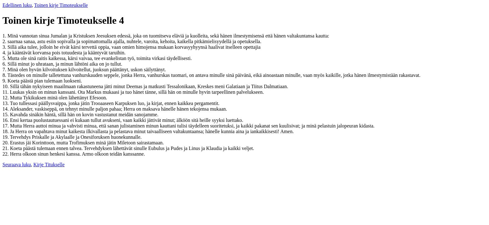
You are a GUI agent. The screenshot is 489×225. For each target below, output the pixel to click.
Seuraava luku (16, 164)
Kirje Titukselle (49, 164)
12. (6, 97)
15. (6, 114)
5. (4, 58)
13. (6, 103)
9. (4, 80)
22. (6, 154)
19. (6, 137)
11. (6, 92)
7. (4, 69)
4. (4, 52)
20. (6, 142)
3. (4, 47)
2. (4, 41)
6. (4, 64)
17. (6, 125)
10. (6, 86)
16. (6, 120)
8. (4, 75)
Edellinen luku (17, 5)
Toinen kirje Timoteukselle (61, 5)
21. (6, 148)
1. (4, 35)
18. (6, 131)
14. (6, 109)
